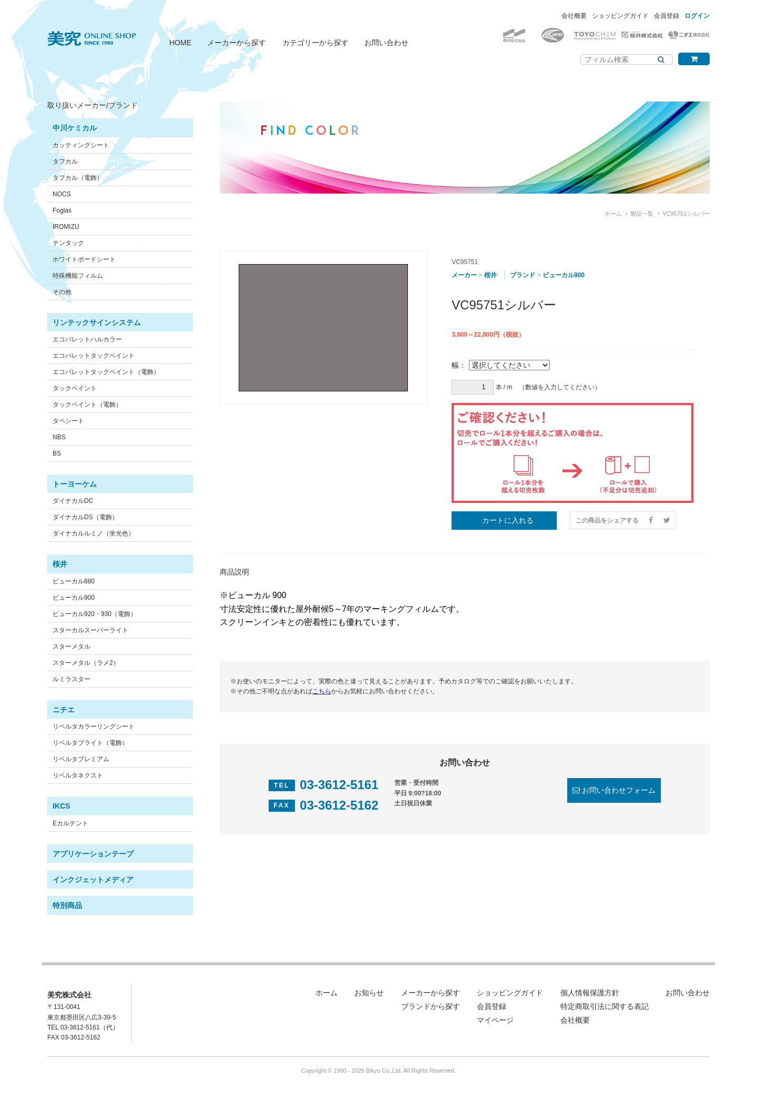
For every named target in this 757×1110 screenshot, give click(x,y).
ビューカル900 (74, 597)
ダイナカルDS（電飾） (85, 517)
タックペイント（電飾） (87, 404)
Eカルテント (70, 823)
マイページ (495, 1020)
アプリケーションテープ (93, 854)
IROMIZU (66, 226)
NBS (59, 437)
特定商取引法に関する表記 (604, 1006)
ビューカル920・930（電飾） (95, 614)
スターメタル (71, 646)
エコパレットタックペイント (94, 355)
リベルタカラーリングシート (94, 726)
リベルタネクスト (78, 775)
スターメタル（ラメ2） (86, 663)
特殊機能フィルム (78, 275)
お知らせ (369, 992)
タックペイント (75, 388)
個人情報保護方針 (589, 992)
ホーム (613, 213)
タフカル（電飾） (78, 177)
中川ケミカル (75, 128)
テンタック (68, 243)
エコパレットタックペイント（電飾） (106, 372)
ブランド (522, 275)
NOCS (62, 194)
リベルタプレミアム (81, 759)
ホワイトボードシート (84, 259)
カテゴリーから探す (315, 42)
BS (57, 453)
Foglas (62, 210)
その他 (62, 292)
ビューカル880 (74, 581)
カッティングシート (81, 145)
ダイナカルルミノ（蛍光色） (94, 533)
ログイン (697, 15)
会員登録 (666, 15)
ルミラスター (71, 679)
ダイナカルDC (73, 500)
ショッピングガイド (620, 15)
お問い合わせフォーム (619, 790)
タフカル (65, 161)
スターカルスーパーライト (90, 630)
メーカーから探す (236, 42)
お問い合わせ (386, 42)
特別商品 (67, 905)
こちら (321, 691)
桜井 (60, 564)
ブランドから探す (430, 1006)
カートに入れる (508, 520)
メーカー (464, 275)
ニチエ (64, 709)
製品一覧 (641, 213)
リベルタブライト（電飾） (90, 742)
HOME (180, 42)
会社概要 (574, 15)
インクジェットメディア (93, 879)
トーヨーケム (75, 484)
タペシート (68, 421)
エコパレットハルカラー (87, 339)
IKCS (61, 806)
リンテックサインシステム (97, 322)
